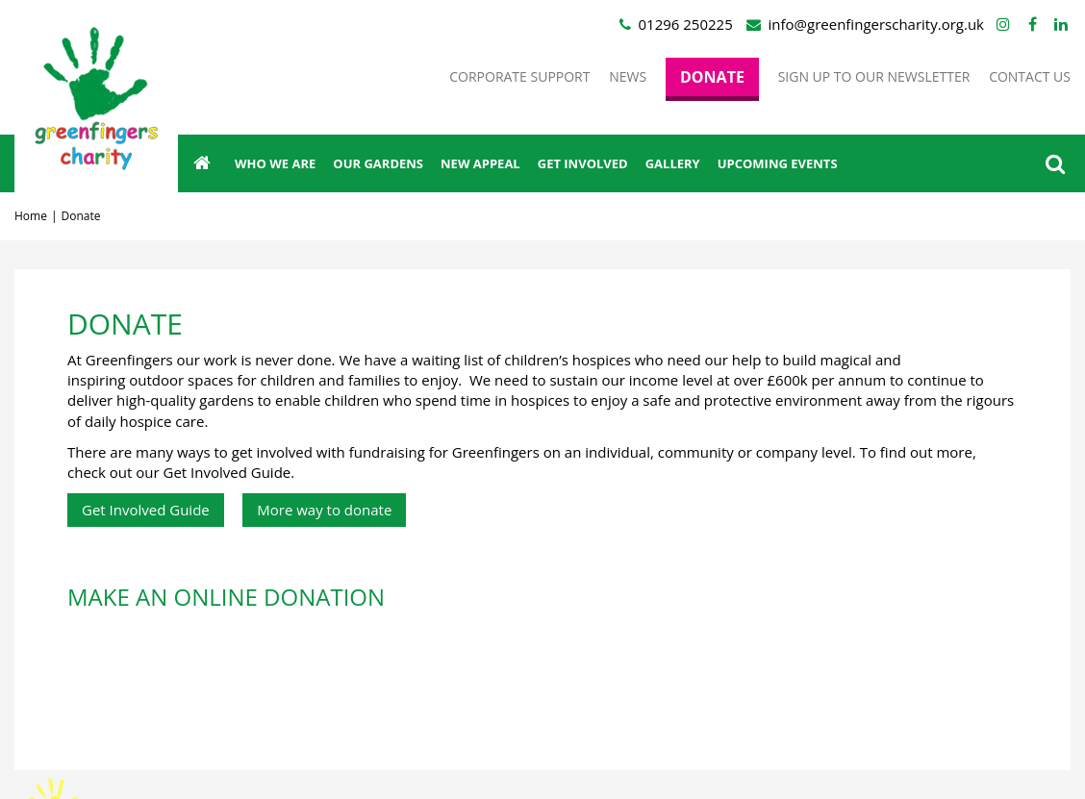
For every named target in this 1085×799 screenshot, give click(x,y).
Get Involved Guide (146, 509)
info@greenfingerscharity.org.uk (876, 24)
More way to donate (324, 509)
